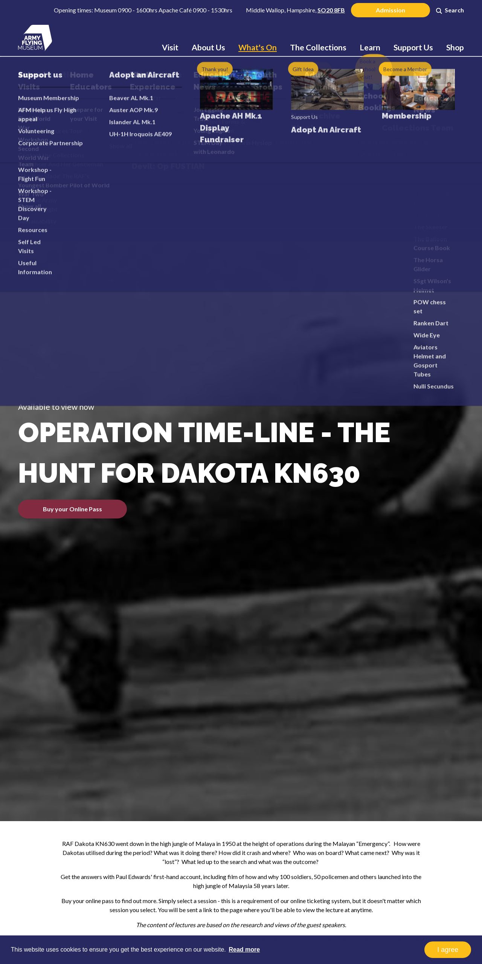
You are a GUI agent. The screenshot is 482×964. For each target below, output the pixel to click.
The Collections (318, 47)
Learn (370, 47)
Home (66, 84)
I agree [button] (447, 949)
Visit (170, 47)
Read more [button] (244, 949)
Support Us (413, 47)
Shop (455, 47)
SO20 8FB (331, 10)
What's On (257, 47)
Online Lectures (148, 84)
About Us (208, 47)
